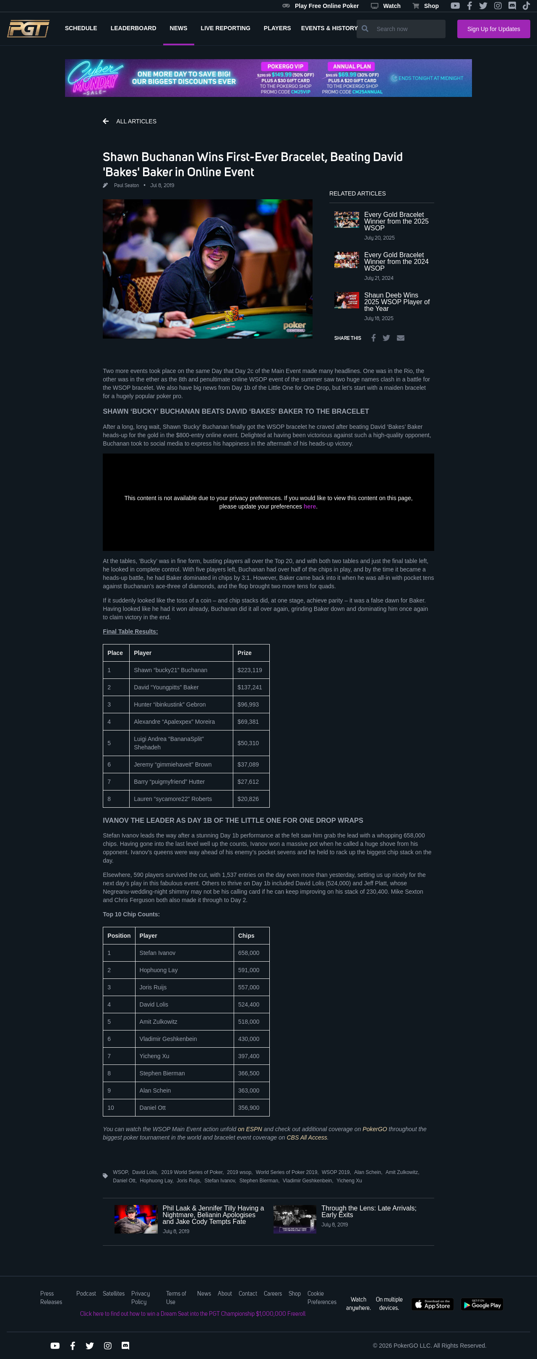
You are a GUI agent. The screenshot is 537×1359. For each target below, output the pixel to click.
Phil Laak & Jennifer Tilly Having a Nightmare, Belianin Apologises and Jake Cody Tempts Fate (213, 1215)
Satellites (114, 1294)
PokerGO (374, 1129)
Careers (273, 1294)
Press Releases (51, 1298)
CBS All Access (307, 1137)
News (204, 1294)
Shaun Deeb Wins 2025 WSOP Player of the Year (397, 302)
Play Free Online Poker (320, 6)
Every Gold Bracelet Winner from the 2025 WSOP (396, 221)
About (225, 1294)
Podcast (86, 1294)
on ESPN (250, 1129)
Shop (425, 6)
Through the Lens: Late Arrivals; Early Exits (369, 1211)
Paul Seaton (126, 185)
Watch (386, 6)
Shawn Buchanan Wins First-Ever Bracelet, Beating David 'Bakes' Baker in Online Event (253, 164)
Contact (248, 1294)
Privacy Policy (140, 1298)
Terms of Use (176, 1298)
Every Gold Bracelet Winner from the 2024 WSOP (396, 261)
